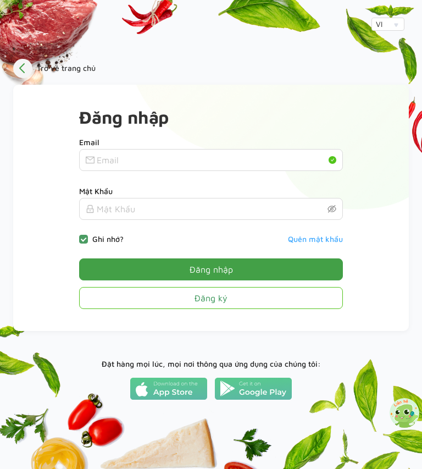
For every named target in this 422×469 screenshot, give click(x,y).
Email (89, 142)
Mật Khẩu (96, 191)
